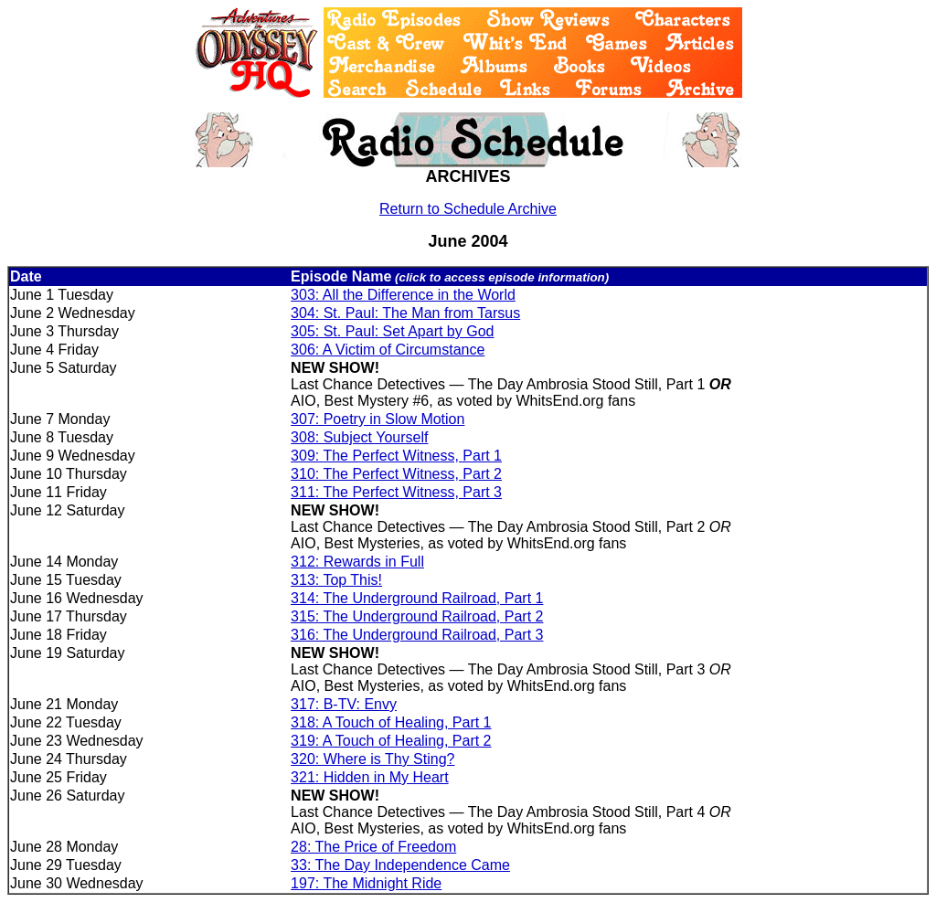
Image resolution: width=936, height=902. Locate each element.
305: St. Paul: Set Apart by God (392, 331)
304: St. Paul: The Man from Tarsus (405, 313)
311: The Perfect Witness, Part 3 (396, 492)
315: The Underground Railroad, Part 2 (417, 616)
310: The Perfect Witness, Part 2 (396, 474)
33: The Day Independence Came (400, 865)
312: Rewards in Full (357, 561)
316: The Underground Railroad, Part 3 (417, 634)
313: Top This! (336, 580)
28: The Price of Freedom (373, 846)
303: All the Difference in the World (403, 294)
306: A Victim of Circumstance (387, 349)
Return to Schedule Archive (468, 209)
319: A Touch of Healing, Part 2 (391, 740)
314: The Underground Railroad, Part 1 (417, 598)
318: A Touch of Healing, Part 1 (391, 722)
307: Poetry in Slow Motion (377, 419)
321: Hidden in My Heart (370, 777)
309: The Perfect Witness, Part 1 (396, 455)
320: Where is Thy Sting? (372, 759)
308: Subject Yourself (359, 437)
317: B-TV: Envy (344, 704)
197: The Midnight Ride (366, 883)
